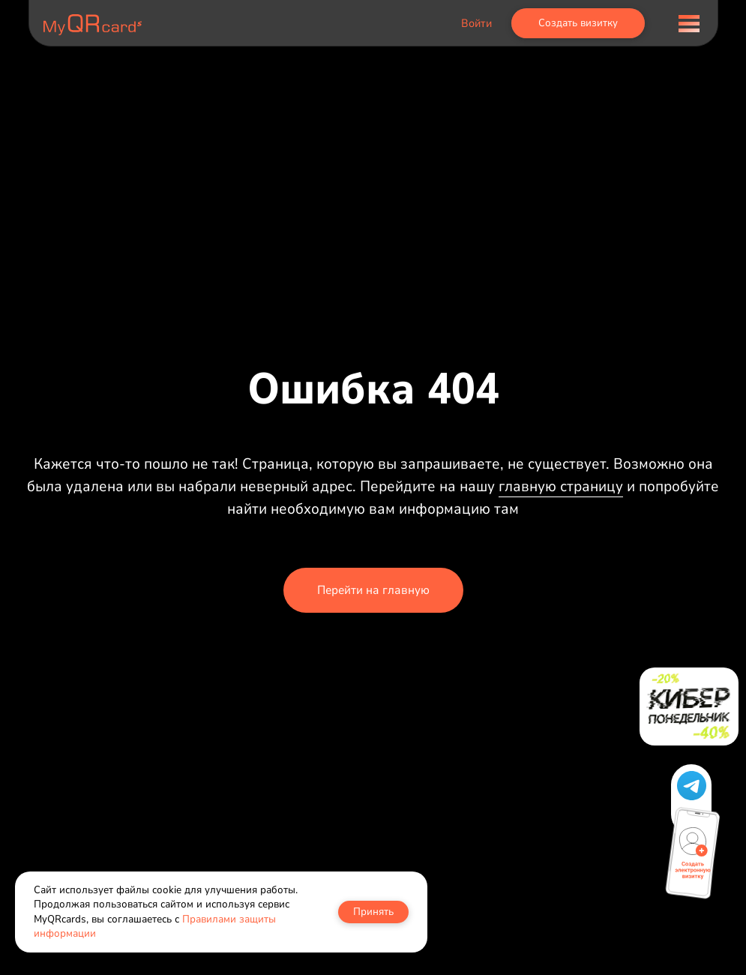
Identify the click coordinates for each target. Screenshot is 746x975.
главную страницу (561, 486)
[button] (691, 785)
